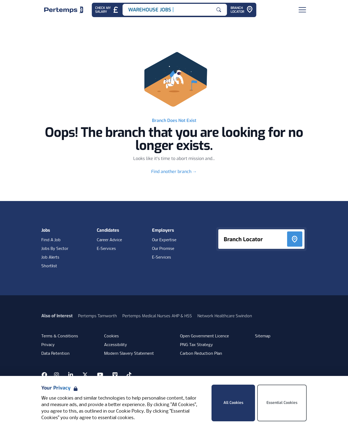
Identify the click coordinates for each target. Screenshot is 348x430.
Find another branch (174, 171)
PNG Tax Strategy (196, 345)
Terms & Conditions (59, 336)
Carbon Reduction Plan (201, 353)
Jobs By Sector (54, 249)
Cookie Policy (130, 411)
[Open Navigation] (302, 9)
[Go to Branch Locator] (241, 10)
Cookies (111, 336)
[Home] (63, 10)
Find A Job (51, 240)
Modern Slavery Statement (129, 353)
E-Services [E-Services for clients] (161, 257)
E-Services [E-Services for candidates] (106, 249)
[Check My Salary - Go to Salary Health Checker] (107, 10)
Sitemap (263, 336)
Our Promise (163, 249)
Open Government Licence (204, 336)
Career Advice (109, 240)
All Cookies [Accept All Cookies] (233, 402)
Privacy (48, 345)
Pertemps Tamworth (97, 316)
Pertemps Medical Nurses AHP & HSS (157, 316)
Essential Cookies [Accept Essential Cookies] (281, 402)
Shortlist (49, 266)
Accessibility (115, 345)
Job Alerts (50, 257)
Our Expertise (164, 240)
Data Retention (55, 353)
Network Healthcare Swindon (224, 316)
